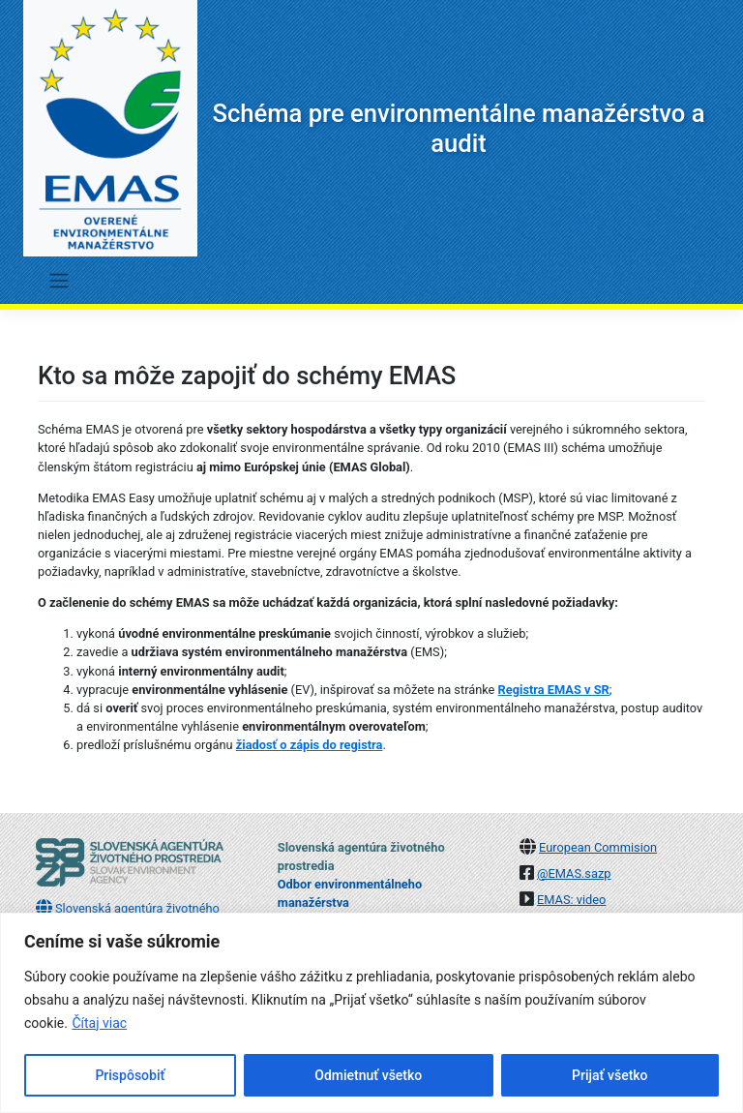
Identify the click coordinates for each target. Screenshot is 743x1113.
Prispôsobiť (129, 1075)
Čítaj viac (99, 1023)
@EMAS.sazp (573, 873)
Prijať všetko (609, 1075)
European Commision (598, 847)
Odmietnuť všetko (368, 1075)
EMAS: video (571, 899)
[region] (371, 1013)
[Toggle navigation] (58, 280)
